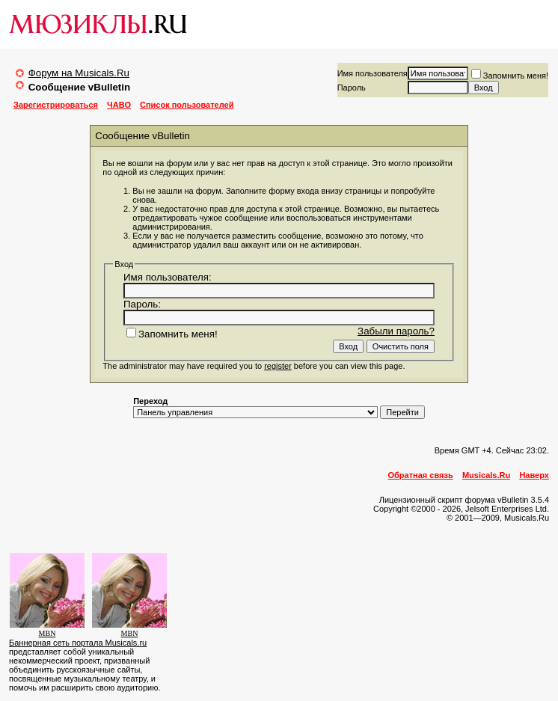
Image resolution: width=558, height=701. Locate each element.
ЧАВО (119, 104)
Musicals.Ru (486, 475)
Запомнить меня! (509, 75)
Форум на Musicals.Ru (78, 73)
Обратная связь (420, 475)
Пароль (351, 87)
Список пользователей (186, 104)
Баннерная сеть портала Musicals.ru (78, 642)
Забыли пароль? (396, 331)
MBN (47, 633)
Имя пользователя (372, 73)
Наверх (534, 475)
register (278, 365)
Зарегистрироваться (55, 104)
